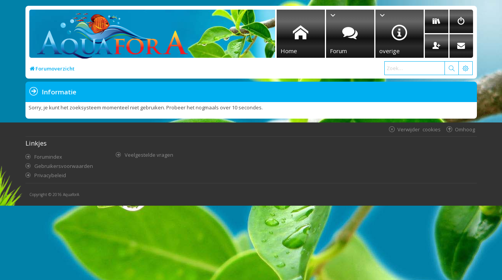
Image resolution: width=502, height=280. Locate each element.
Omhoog (465, 129)
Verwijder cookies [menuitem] (419, 129)
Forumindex (48, 156)
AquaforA (71, 194)
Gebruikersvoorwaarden (63, 166)
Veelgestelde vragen (149, 154)
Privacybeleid (50, 175)
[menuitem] (436, 21)
